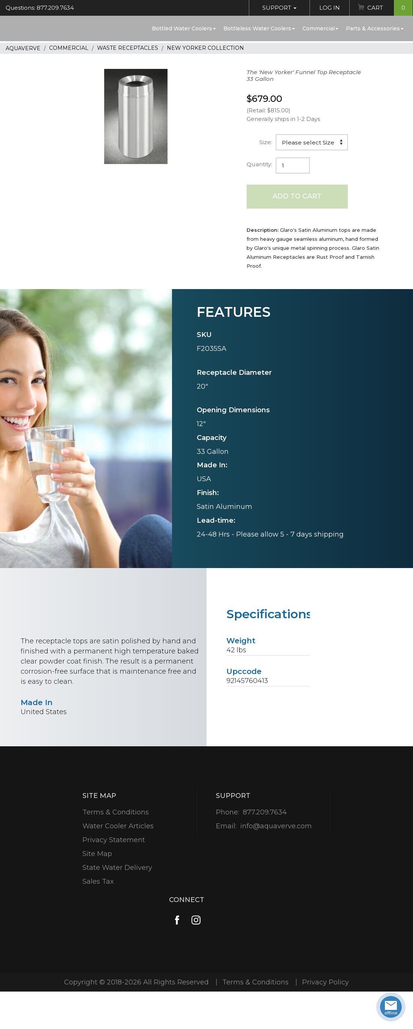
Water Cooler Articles (118, 826)
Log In (329, 7)
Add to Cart (297, 196)
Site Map (97, 854)
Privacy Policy (325, 982)
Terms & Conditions (115, 812)
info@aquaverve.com (276, 826)
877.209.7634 (265, 812)
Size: (265, 142)
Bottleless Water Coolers (259, 28)
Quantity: (259, 164)
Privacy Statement (113, 840)
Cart (390, 8)
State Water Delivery (117, 867)
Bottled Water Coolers (184, 28)
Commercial (320, 28)
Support (279, 7)
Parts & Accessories (375, 28)
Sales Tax (98, 881)
